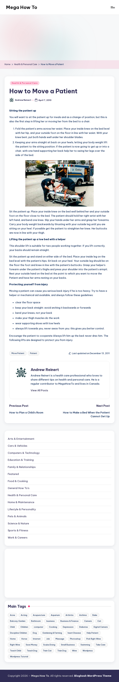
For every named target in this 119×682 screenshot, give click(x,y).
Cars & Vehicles (17, 445)
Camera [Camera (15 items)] (88, 621)
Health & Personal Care (25, 83)
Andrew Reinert (45, 369)
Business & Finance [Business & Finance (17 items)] (69, 621)
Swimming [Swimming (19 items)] (85, 644)
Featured (13, 474)
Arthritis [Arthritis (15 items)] (69, 615)
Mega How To (21, 7)
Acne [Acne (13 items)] (12, 615)
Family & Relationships (22, 467)
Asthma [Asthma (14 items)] (83, 615)
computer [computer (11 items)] (38, 627)
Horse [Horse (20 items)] (24, 639)
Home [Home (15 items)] (13, 639)
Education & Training (21, 460)
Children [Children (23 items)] (24, 627)
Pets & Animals (17, 516)
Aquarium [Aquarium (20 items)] (55, 615)
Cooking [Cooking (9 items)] (53, 627)
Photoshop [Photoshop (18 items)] (75, 639)
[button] (39, 390)
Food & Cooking (18, 481)
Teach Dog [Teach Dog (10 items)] (32, 650)
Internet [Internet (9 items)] (37, 639)
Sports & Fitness (18, 530)
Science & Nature (18, 523)
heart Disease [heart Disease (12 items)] (74, 633)
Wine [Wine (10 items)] (74, 650)
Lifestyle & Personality (22, 509)
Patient (33, 353)
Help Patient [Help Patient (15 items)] (92, 633)
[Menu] (112, 7)
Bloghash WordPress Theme (92, 675)
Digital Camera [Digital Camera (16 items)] (101, 627)
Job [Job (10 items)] (48, 639)
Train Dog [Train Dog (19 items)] (61, 650)
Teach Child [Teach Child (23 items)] (15, 650)
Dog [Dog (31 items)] (35, 633)
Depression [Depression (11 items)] (68, 627)
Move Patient (18, 353)
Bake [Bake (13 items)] (94, 615)
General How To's (18, 488)
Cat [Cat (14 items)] (99, 621)
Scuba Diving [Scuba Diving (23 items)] (49, 644)
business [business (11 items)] (50, 621)
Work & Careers (17, 537)
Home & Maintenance (21, 502)
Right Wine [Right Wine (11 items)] (15, 644)
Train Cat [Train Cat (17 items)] (47, 650)
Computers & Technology (24, 453)
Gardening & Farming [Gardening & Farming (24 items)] (52, 633)
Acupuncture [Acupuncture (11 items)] (39, 615)
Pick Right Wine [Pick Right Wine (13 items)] (93, 639)
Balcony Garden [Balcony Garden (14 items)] (17, 621)
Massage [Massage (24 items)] (60, 639)
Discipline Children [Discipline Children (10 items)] (18, 633)
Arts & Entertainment (21, 438)
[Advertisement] (59, 37)
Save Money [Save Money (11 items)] (31, 644)
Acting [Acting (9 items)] (24, 615)
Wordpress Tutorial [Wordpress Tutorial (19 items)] (19, 656)
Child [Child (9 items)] (12, 627)
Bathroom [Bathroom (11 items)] (36, 621)
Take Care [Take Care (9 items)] (100, 644)
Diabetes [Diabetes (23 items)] (83, 627)
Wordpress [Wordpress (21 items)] (88, 650)
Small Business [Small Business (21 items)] (68, 644)
